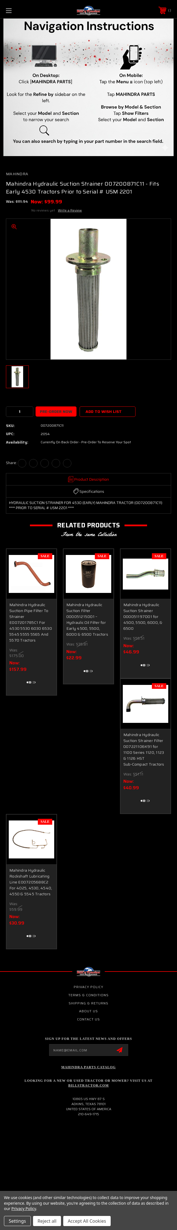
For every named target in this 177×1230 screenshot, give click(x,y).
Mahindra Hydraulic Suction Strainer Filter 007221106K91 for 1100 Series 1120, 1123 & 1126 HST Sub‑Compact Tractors (143, 749)
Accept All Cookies (87, 1221)
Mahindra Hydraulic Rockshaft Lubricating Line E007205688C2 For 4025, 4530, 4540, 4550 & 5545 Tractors (30, 882)
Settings (17, 1221)
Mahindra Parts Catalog (88, 1067)
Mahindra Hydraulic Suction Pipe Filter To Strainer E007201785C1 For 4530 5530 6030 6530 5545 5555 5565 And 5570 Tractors (30, 622)
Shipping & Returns (88, 1003)
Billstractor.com (88, 1085)
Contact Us (88, 1019)
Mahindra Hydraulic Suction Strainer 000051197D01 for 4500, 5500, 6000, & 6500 (143, 616)
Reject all (47, 1221)
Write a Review (70, 210)
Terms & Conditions (88, 995)
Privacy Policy (88, 987)
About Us (88, 1011)
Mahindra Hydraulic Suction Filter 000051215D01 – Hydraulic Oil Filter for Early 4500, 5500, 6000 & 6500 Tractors (87, 619)
